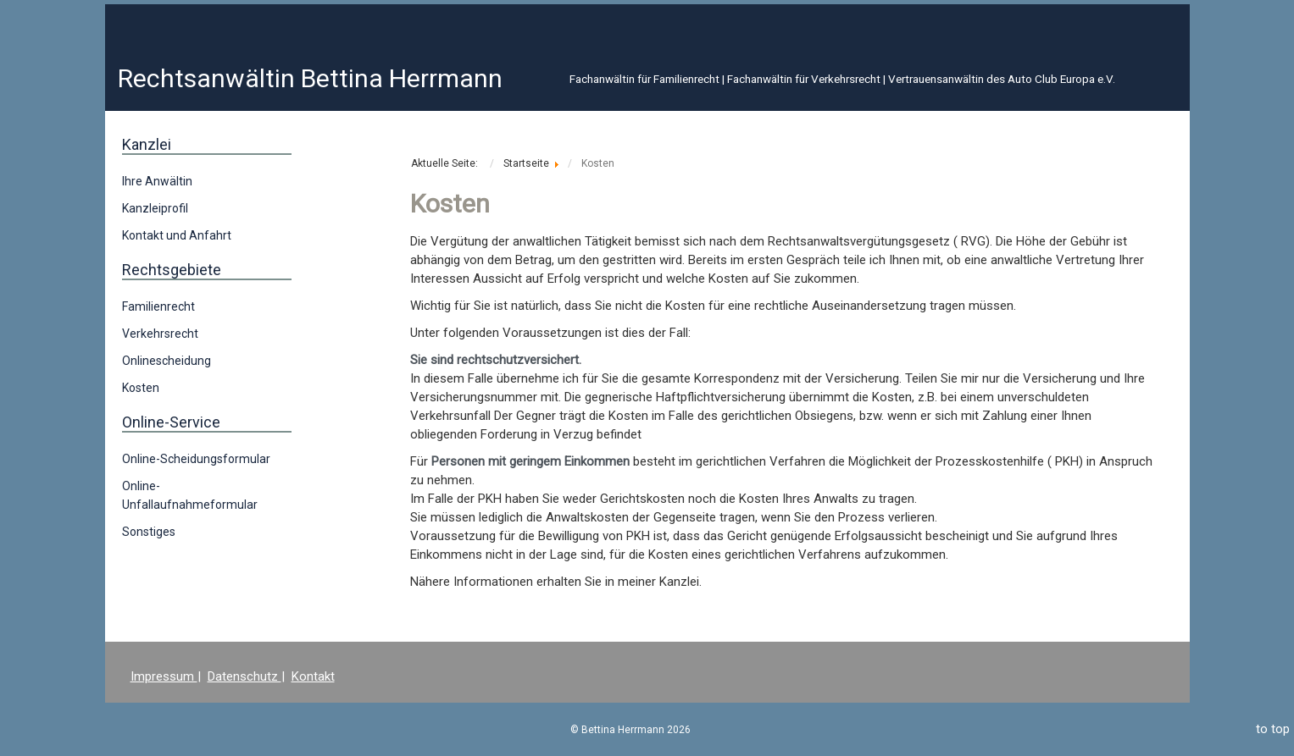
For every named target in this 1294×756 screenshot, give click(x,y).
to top (1273, 729)
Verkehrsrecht (160, 333)
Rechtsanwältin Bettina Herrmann (310, 78)
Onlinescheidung (166, 360)
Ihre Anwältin (157, 181)
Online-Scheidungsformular (196, 459)
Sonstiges (148, 531)
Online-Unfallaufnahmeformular (190, 495)
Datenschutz (244, 676)
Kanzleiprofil (155, 208)
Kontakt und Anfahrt (176, 235)
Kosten (140, 388)
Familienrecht (158, 306)
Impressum (164, 676)
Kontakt (313, 676)
